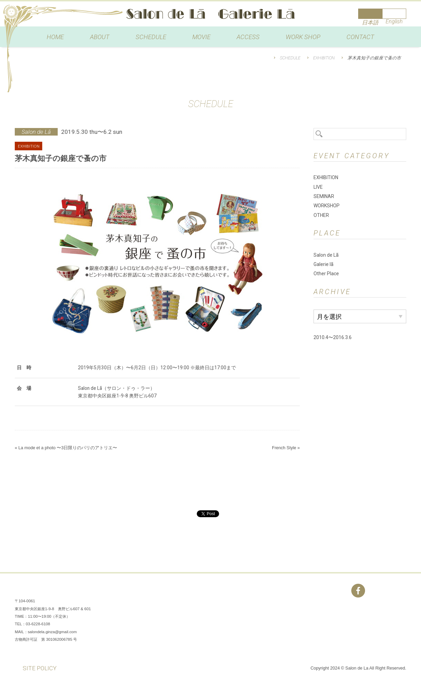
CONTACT (360, 36)
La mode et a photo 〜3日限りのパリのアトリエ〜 (67, 447)
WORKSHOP (327, 205)
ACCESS (248, 36)
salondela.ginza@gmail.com (52, 632)
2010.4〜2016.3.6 (333, 337)
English (394, 21)
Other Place (326, 273)
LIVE (318, 187)
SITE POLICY (40, 668)
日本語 (370, 22)
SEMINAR (324, 196)
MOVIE (201, 36)
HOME (55, 36)
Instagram (379, 590)
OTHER (321, 215)
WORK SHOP (303, 36)
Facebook (358, 590)
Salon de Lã (210, 14)
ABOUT (100, 36)
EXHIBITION (324, 57)
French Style (284, 447)
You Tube (399, 590)
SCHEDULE (151, 36)
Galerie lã (323, 264)
